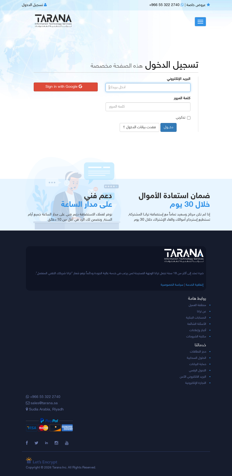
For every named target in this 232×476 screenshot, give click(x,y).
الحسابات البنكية (196, 318)
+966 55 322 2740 (166, 5)
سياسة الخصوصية (172, 285)
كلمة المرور (182, 98)
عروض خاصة (198, 5)
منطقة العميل (197, 305)
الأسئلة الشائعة (196, 324)
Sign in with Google (63, 87)
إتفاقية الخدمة (195, 285)
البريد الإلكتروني (178, 79)
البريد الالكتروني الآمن (193, 377)
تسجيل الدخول (34, 5)
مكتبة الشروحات (196, 336)
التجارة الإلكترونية (195, 383)
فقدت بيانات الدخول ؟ (139, 127)
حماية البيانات (197, 364)
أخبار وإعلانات (197, 330)
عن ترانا (201, 311)
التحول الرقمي (197, 370)
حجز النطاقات (198, 352)
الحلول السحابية (196, 358)
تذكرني (183, 117)
